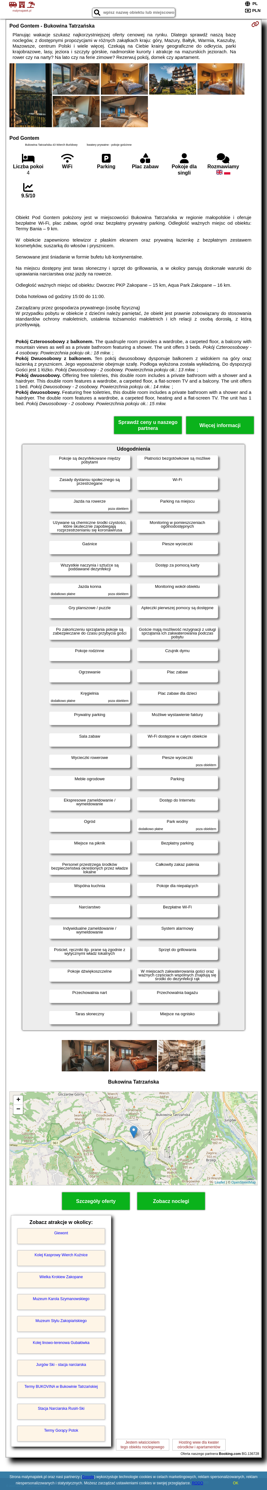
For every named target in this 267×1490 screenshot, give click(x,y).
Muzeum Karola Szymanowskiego (61, 1299)
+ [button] (18, 1100)
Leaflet (220, 1182)
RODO (197, 1483)
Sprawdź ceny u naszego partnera (147, 425)
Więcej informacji (219, 425)
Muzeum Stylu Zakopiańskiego (60, 1321)
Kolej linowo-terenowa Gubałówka (61, 1343)
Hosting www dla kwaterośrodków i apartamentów (198, 1444)
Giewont (61, 1233)
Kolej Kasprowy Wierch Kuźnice (60, 1255)
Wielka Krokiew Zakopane (61, 1277)
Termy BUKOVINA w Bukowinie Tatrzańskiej (61, 1386)
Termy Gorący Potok (61, 1430)
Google (88, 1477)
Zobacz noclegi (171, 1201)
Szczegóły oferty (96, 1201)
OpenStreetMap (243, 1182)
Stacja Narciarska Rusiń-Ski (61, 1408)
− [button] (18, 1109)
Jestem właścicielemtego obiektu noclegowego (142, 1444)
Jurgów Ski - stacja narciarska (61, 1364)
